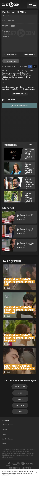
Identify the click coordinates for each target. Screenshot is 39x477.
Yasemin (26, 468)
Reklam (4, 429)
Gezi (20, 393)
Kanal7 (8, 464)
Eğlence (20, 405)
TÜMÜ (31, 145)
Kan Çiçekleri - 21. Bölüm (10, 55)
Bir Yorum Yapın (19, 106)
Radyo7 (16, 464)
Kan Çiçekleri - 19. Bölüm (29, 55)
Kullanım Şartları (7, 425)
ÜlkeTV (29, 464)
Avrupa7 (23, 464)
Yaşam (20, 399)
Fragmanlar (10, 61)
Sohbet (20, 412)
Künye (4, 434)
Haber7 (14, 468)
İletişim (4, 444)
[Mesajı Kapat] (36, 472)
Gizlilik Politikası (7, 439)
